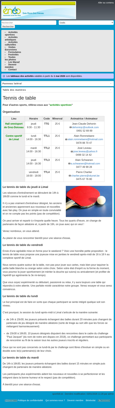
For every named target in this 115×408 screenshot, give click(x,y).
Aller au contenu (106, 2)
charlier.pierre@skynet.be (85, 175)
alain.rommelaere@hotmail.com (85, 139)
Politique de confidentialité (30, 400)
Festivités (13, 54)
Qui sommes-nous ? (55, 400)
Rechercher (8, 26)
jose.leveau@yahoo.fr (85, 151)
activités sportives (61, 105)
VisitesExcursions (11, 48)
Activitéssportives (11, 33)
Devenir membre (75, 400)
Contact (12, 69)
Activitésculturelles (11, 43)
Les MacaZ (14, 62)
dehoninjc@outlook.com (85, 127)
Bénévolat (90, 400)
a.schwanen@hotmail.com (85, 163)
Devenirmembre (10, 65)
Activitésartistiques (11, 38)
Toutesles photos (10, 58)
